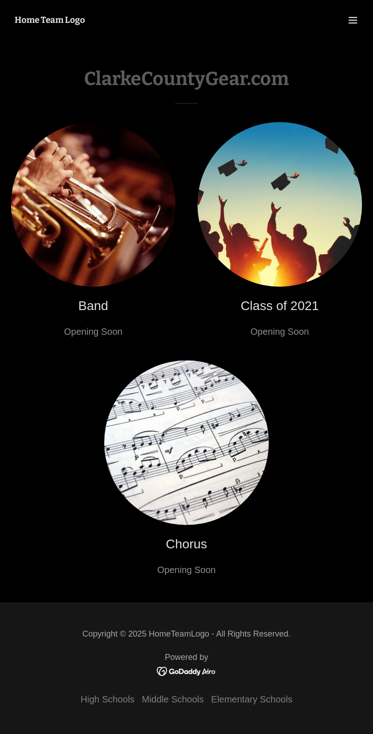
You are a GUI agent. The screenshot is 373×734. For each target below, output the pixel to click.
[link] (50, 20)
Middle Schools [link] (173, 699)
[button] (353, 20)
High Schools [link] (107, 699)
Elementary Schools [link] (252, 699)
